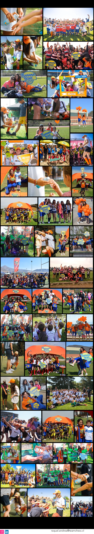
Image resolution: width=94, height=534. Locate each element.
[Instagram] (2, 532)
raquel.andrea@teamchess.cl (67, 530)
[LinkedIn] (7, 532)
